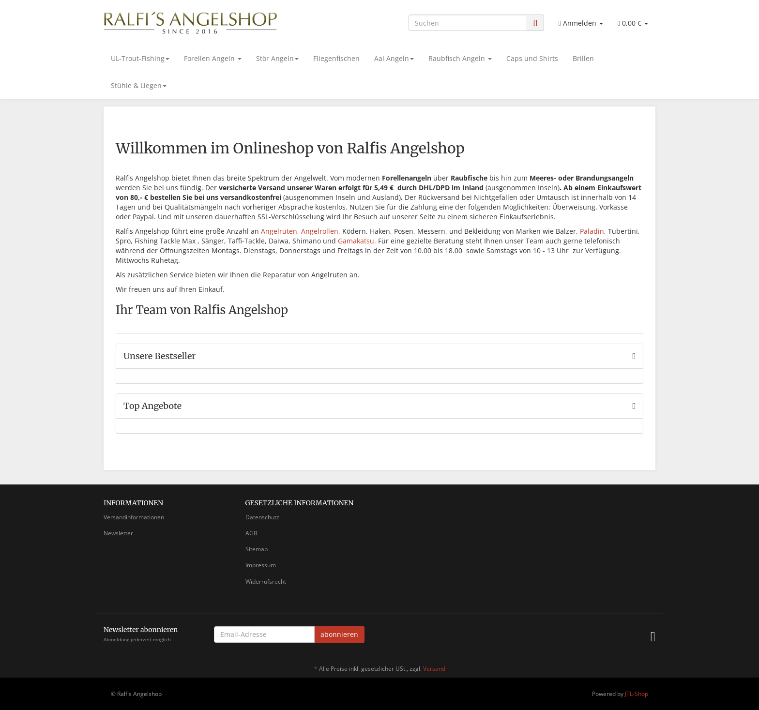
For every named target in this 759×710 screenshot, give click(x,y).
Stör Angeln (277, 58)
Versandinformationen (134, 517)
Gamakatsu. (357, 240)
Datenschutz (262, 517)
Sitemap (256, 549)
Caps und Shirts (532, 58)
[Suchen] (468, 23)
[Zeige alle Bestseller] (634, 356)
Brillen (583, 58)
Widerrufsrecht (265, 581)
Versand (434, 669)
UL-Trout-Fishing (140, 58)
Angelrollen (319, 231)
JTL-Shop (636, 694)
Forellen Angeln (213, 58)
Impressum (260, 565)
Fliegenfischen (336, 58)
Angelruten (279, 231)
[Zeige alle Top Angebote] (634, 406)
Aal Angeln (394, 58)
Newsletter (118, 533)
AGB (251, 533)
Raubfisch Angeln (460, 58)
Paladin (592, 231)
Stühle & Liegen (139, 85)
